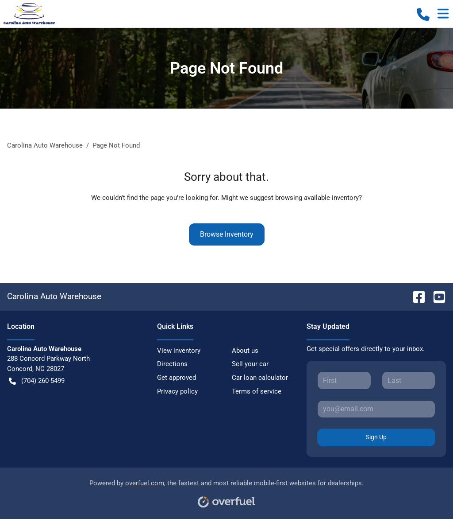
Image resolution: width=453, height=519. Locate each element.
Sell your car (250, 364)
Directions (172, 364)
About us (245, 351)
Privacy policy (177, 391)
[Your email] (376, 409)
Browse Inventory (226, 234)
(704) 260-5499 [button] (37, 381)
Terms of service (256, 391)
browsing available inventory (317, 198)
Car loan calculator (260, 378)
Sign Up (376, 437)
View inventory (178, 351)
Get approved (176, 378)
